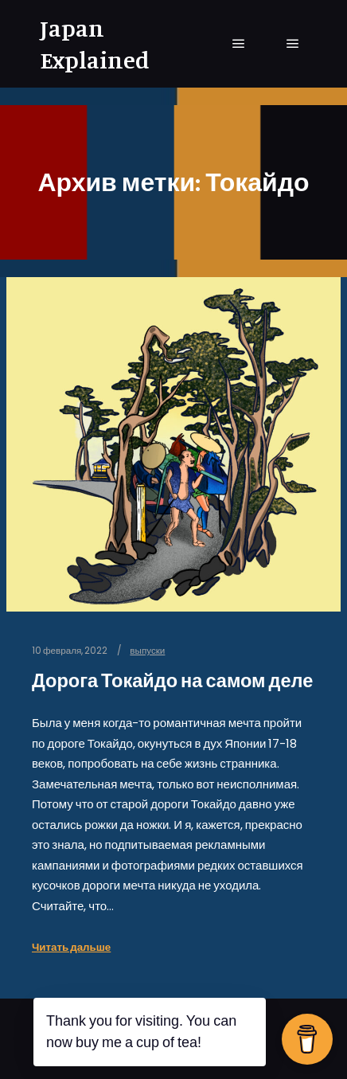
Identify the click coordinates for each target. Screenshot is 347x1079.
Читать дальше (71, 947)
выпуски (147, 650)
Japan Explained (95, 44)
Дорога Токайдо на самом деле (172, 680)
